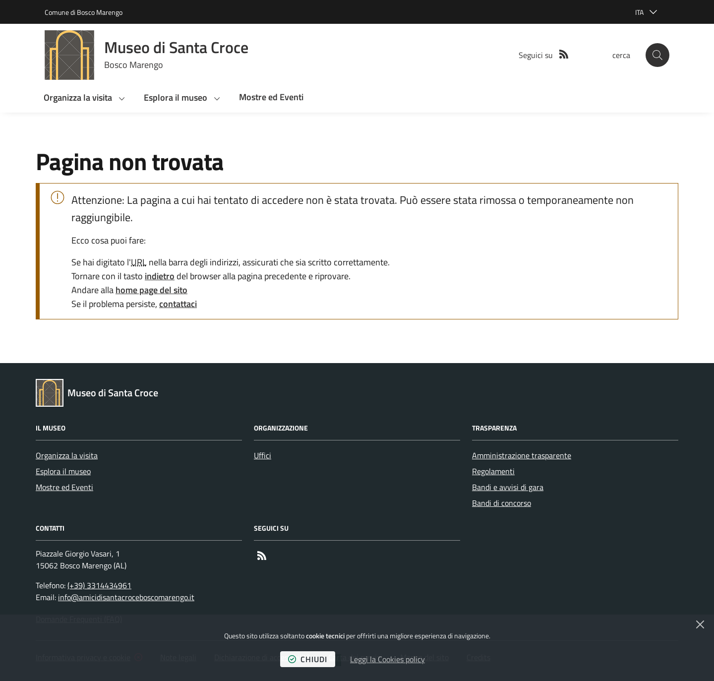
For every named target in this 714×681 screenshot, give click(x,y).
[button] (657, 55)
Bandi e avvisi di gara (507, 487)
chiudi (307, 659)
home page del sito (151, 290)
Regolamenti (493, 471)
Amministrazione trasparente (521, 455)
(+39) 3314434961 (99, 585)
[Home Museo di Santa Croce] (146, 55)
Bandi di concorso (501, 503)
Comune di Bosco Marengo (83, 11)
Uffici (262, 455)
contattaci (178, 303)
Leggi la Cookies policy (387, 659)
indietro (160, 276)
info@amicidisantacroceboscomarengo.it (126, 597)
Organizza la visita (67, 455)
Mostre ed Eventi (64, 487)
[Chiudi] (700, 624)
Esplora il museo (63, 471)
